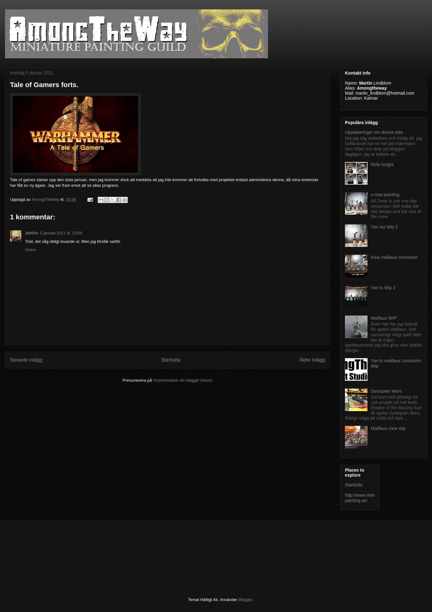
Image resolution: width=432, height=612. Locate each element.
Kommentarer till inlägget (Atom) (183, 380)
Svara (30, 249)
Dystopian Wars (386, 391)
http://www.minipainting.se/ (359, 498)
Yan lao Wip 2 (384, 226)
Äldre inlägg (312, 360)
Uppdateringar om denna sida (374, 132)
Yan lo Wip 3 (383, 287)
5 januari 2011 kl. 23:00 (61, 233)
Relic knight (382, 164)
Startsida (171, 360)
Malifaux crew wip (388, 428)
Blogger (245, 599)
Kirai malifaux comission (394, 257)
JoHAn (31, 233)
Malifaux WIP (384, 318)
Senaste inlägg (26, 360)
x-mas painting (385, 194)
